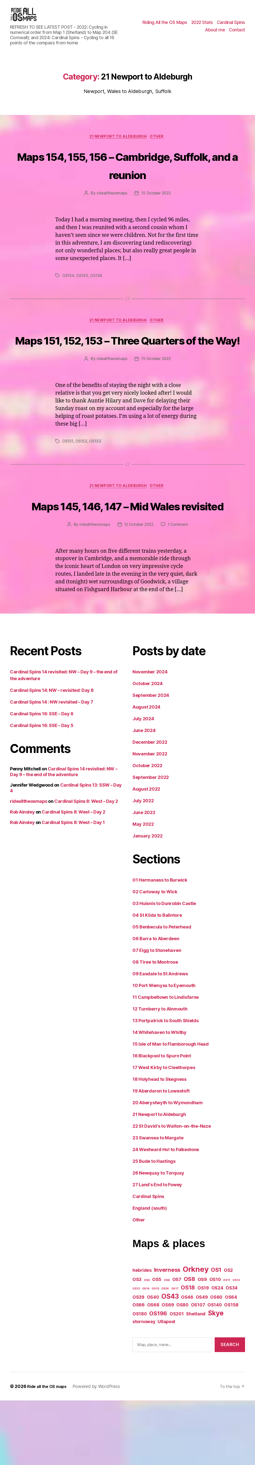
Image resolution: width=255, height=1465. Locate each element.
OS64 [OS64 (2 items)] (231, 1361)
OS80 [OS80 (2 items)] (182, 1369)
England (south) (149, 1273)
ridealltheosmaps (111, 219)
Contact (237, 33)
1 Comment (179, 589)
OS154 (68, 302)
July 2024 (143, 783)
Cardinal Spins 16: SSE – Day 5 (41, 790)
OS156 (97, 302)
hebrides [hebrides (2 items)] (142, 1335)
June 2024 (144, 795)
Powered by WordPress (101, 1451)
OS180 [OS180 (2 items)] (139, 1378)
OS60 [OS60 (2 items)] (216, 1361)
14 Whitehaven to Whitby (159, 1097)
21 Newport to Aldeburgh (118, 144)
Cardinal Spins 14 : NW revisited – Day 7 (51, 766)
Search (230, 1409)
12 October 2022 (139, 589)
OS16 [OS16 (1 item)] (165, 1353)
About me (215, 33)
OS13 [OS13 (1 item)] (136, 1353)
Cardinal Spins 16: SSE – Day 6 (41, 778)
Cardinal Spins (231, 26)
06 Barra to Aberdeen (155, 1003)
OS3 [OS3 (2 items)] (136, 1344)
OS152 (82, 486)
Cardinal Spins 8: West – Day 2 (86, 866)
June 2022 (143, 877)
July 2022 (143, 865)
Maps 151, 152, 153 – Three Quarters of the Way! (127, 375)
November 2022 (149, 818)
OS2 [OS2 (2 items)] (228, 1335)
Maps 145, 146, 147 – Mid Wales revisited (127, 560)
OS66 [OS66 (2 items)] (138, 1369)
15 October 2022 (156, 219)
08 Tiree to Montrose (155, 1026)
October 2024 (147, 748)
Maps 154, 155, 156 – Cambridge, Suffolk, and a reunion (127, 182)
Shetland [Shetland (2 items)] (195, 1378)
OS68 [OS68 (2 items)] (153, 1369)
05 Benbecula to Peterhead (161, 991)
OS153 (96, 486)
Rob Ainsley (22, 876)
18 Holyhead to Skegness (159, 1144)
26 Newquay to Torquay (158, 1237)
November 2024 (150, 736)
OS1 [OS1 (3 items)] (216, 1334)
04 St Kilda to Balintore (157, 980)
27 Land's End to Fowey (157, 1249)
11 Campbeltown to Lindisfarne (165, 1062)
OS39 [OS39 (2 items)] (138, 1361)
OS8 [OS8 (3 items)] (189, 1343)
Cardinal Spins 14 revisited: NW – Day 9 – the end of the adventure (63, 836)
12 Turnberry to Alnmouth (160, 1073)
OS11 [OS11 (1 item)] (226, 1345)
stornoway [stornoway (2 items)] (143, 1386)
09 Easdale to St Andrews (160, 1038)
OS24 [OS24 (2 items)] (217, 1352)
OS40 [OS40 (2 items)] (153, 1361)
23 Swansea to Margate (157, 1202)
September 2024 (150, 760)
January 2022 (147, 900)
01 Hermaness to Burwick (159, 944)
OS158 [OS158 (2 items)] (231, 1369)
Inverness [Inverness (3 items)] (167, 1334)
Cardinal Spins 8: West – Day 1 (73, 887)
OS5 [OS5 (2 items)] (156, 1344)
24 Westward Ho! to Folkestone (165, 1214)
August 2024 (146, 771)
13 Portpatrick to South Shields (165, 1085)
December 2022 (149, 807)
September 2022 (150, 842)
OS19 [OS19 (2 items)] (203, 1352)
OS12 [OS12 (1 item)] (236, 1345)
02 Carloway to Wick (154, 956)
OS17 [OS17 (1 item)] (175, 1353)
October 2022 (147, 830)
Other (159, 144)
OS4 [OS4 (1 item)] (147, 1345)
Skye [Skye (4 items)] (216, 1377)
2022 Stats (202, 26)
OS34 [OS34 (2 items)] (232, 1352)
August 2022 (146, 853)
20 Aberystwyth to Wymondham (167, 1167)
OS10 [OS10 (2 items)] (215, 1344)
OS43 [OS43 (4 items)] (170, 1361)
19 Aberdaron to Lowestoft (161, 1155)
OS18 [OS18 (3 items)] (188, 1352)
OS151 (68, 486)
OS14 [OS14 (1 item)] (145, 1353)
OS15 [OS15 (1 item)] (155, 1353)
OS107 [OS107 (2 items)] (198, 1369)
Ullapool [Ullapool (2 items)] (166, 1386)
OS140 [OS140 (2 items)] (214, 1369)
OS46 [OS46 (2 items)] (187, 1361)
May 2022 (143, 889)
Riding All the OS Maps (164, 26)
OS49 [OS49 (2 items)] (202, 1361)
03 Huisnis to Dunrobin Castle (164, 968)
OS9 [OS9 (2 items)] (202, 1344)
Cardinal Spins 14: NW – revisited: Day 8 (52, 755)
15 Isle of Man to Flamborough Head (170, 1108)
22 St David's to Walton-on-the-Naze (171, 1190)
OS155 (83, 302)
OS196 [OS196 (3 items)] (158, 1377)
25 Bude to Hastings (154, 1226)
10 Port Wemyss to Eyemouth (163, 1050)
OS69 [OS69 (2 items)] (168, 1369)
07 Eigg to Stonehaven (156, 1015)
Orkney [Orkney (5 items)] (195, 1334)
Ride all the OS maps (49, 1451)
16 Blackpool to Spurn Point (161, 1120)
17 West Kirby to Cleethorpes (163, 1132)
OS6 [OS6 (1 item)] (167, 1345)
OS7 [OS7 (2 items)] (176, 1344)
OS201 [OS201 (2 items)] (177, 1378)
